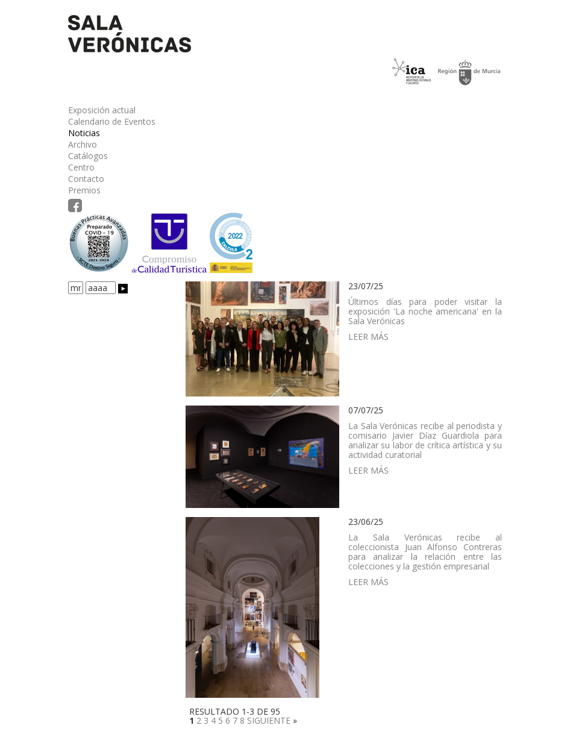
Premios (84, 190)
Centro (81, 167)
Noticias (84, 133)
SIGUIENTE (268, 720)
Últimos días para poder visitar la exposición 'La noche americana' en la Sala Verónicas (425, 311)
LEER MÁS (368, 336)
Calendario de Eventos (111, 121)
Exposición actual (102, 110)
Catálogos (88, 155)
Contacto (86, 178)
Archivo (82, 144)
